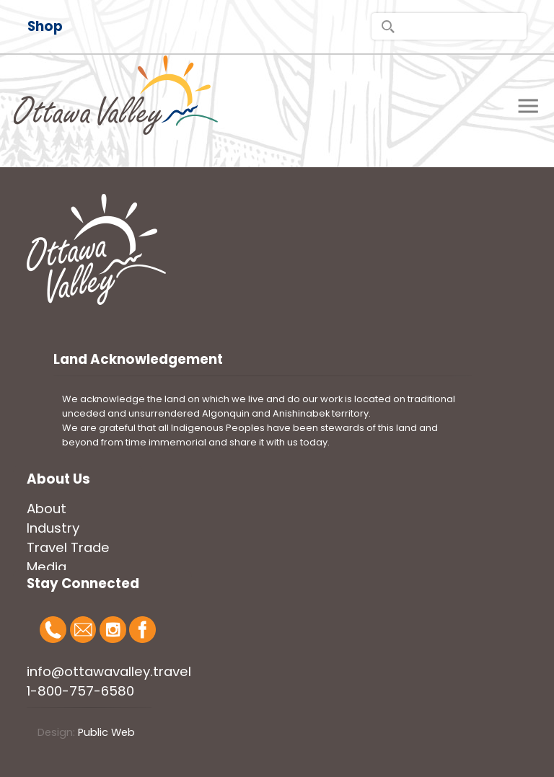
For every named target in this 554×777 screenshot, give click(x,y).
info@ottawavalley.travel (109, 671)
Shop (45, 26)
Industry (53, 528)
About (46, 509)
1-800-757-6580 (80, 691)
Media (46, 567)
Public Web (106, 732)
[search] (449, 26)
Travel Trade (68, 547)
